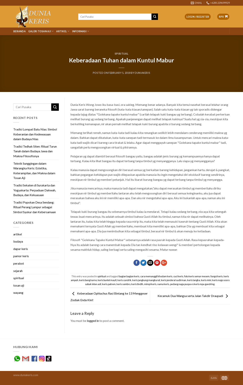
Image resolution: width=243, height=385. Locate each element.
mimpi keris (150, 284)
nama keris (163, 284)
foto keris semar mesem (197, 276)
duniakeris (142, 72)
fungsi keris (217, 276)
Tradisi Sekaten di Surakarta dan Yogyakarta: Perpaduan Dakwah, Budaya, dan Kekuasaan (34, 190)
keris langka (193, 280)
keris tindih (137, 284)
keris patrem (109, 284)
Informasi (80, 31)
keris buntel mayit (107, 280)
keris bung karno (88, 280)
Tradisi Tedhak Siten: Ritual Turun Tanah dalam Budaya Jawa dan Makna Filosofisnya (35, 151)
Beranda (19, 31)
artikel (17, 234)
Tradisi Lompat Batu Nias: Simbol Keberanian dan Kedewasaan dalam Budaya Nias (35, 134)
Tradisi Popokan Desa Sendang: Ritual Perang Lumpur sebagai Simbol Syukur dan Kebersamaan (34, 207)
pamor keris (21, 256)
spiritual (122, 53)
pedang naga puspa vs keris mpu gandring (192, 284)
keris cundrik (124, 280)
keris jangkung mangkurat (146, 280)
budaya (18, 241)
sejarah (18, 271)
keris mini (206, 280)
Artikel (62, 31)
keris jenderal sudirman (173, 280)
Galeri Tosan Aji (41, 31)
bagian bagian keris (129, 276)
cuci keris (178, 276)
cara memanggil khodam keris (156, 276)
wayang (18, 292)
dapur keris (20, 249)
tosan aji (18, 285)
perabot (18, 263)
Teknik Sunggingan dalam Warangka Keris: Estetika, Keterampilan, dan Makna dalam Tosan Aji (34, 171)
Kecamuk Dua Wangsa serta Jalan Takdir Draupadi (194, 296)
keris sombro (123, 284)
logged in (93, 320)
